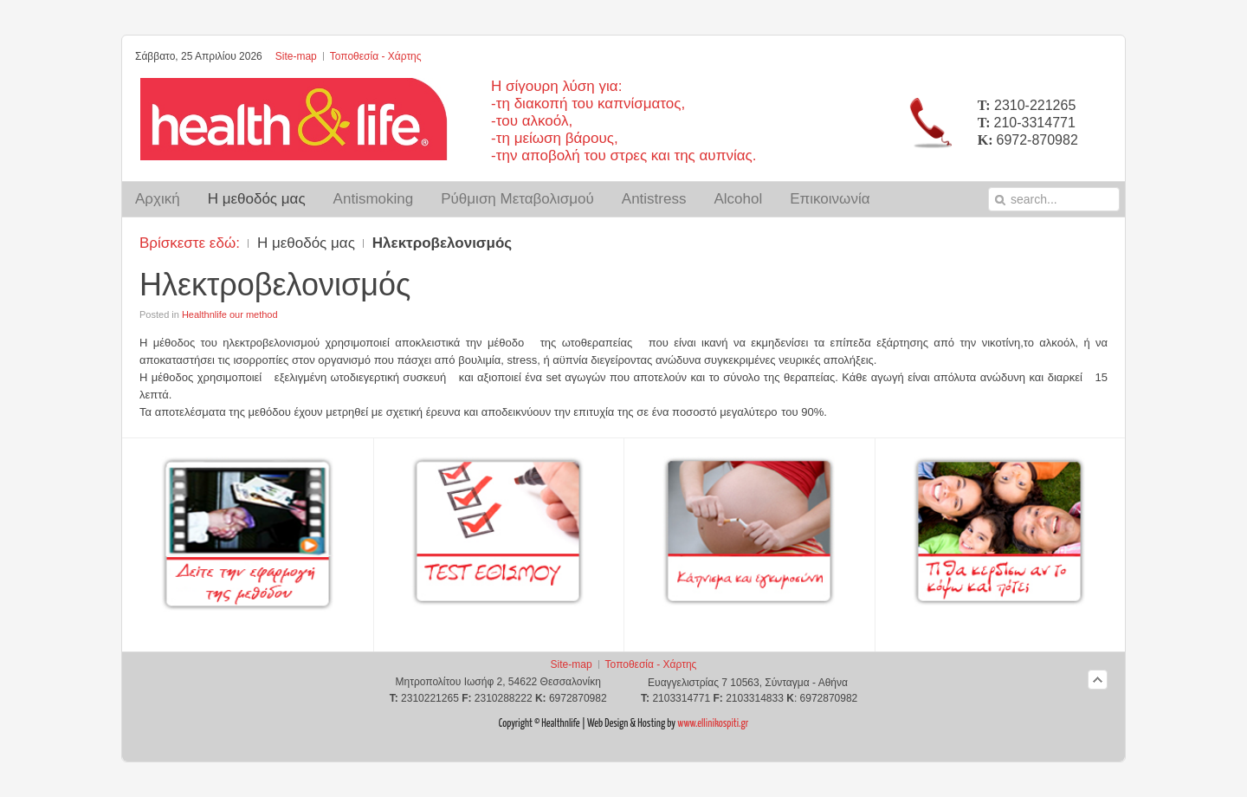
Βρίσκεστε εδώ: (189, 243)
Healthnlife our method (230, 314)
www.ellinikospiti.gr (711, 723)
